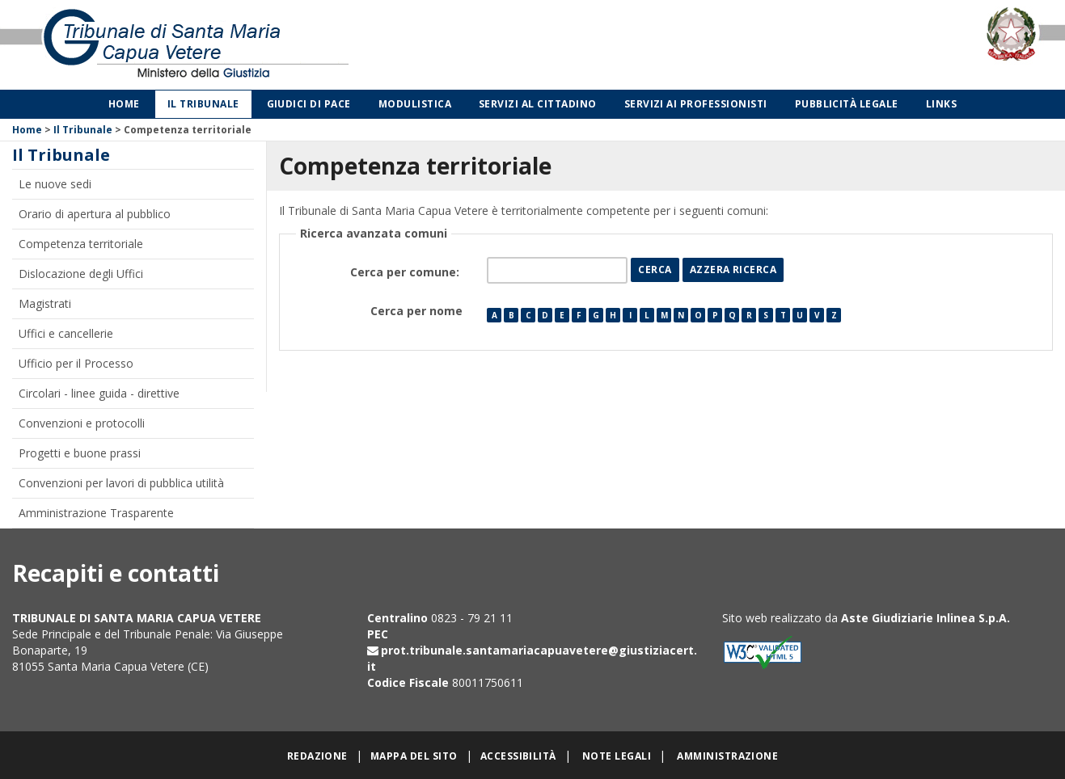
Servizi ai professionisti (695, 104)
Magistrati (45, 303)
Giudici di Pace (309, 104)
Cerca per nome (416, 310)
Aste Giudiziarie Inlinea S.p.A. (925, 617)
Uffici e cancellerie (66, 333)
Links (941, 104)
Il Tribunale (203, 104)
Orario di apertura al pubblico (95, 213)
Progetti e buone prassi (80, 453)
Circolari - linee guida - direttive (99, 393)
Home (124, 104)
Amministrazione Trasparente (96, 512)
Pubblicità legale (846, 104)
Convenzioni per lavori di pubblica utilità (121, 483)
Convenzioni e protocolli (82, 423)
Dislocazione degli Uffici (81, 273)
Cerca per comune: (406, 272)
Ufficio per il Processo (76, 363)
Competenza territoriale (81, 243)
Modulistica (414, 104)
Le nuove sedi (55, 184)
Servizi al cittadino (538, 104)
